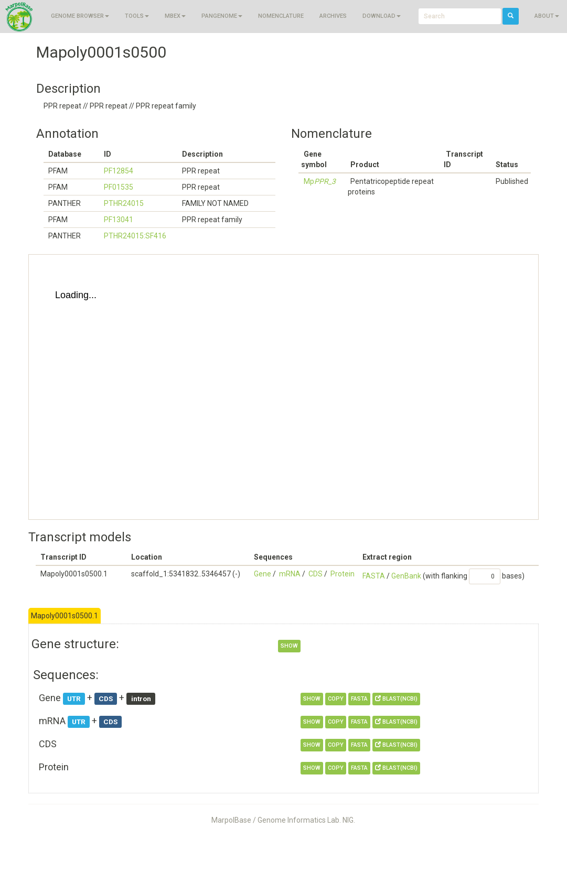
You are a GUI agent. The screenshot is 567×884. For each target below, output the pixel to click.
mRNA (290, 574)
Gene (262, 574)
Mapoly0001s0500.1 (64, 616)
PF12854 (118, 171)
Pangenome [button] (221, 16)
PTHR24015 (124, 203)
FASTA (373, 576)
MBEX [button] (175, 16)
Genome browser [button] (80, 16)
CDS (315, 574)
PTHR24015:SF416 (135, 236)
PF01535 (118, 187)
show (289, 645)
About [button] (546, 16)
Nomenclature (281, 16)
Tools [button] (137, 16)
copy (336, 698)
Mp (320, 181)
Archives (333, 16)
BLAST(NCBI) (396, 698)
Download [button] (381, 16)
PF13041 (118, 219)
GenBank (406, 576)
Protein (342, 574)
